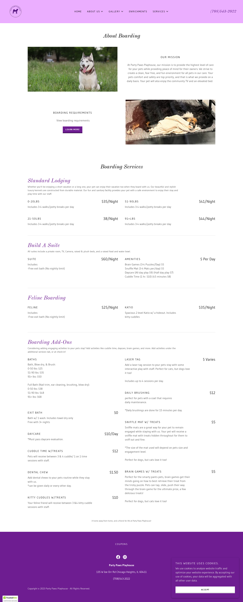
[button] (95, 11)
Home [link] (78, 11)
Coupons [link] (121, 544)
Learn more (72, 129)
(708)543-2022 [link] (223, 11)
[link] (15, 11)
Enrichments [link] (138, 11)
